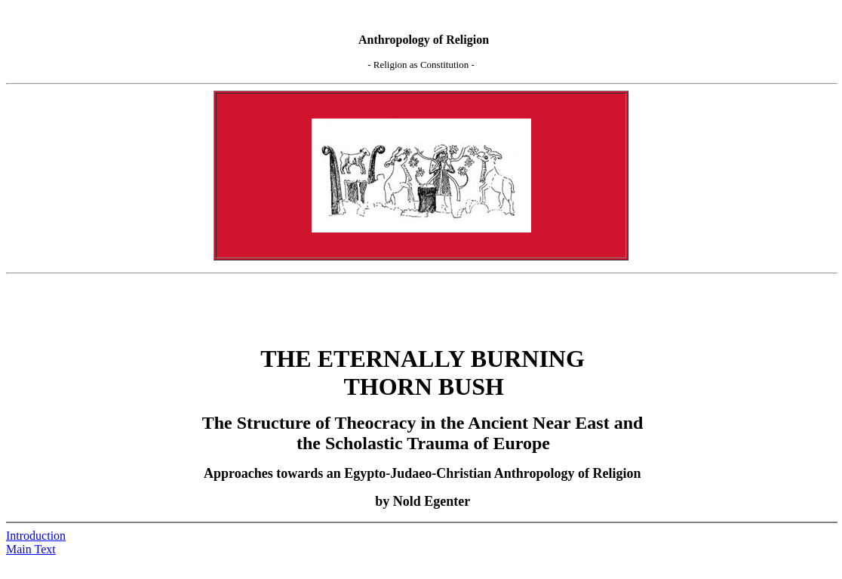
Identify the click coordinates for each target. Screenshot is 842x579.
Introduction (36, 535)
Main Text (31, 549)
